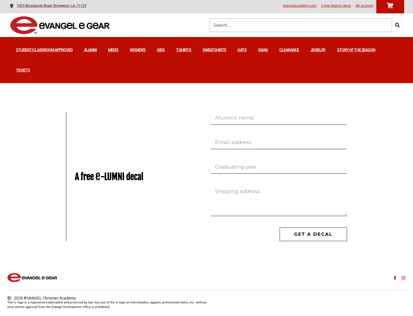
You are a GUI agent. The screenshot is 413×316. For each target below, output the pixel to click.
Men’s (113, 50)
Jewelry (318, 50)
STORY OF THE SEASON (356, 50)
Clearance (289, 50)
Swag (263, 50)
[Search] (397, 25)
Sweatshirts (214, 50)
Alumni (90, 50)
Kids (160, 50)
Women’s (138, 50)
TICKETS (23, 70)
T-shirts (183, 50)
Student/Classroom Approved (44, 50)
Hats (242, 50)
